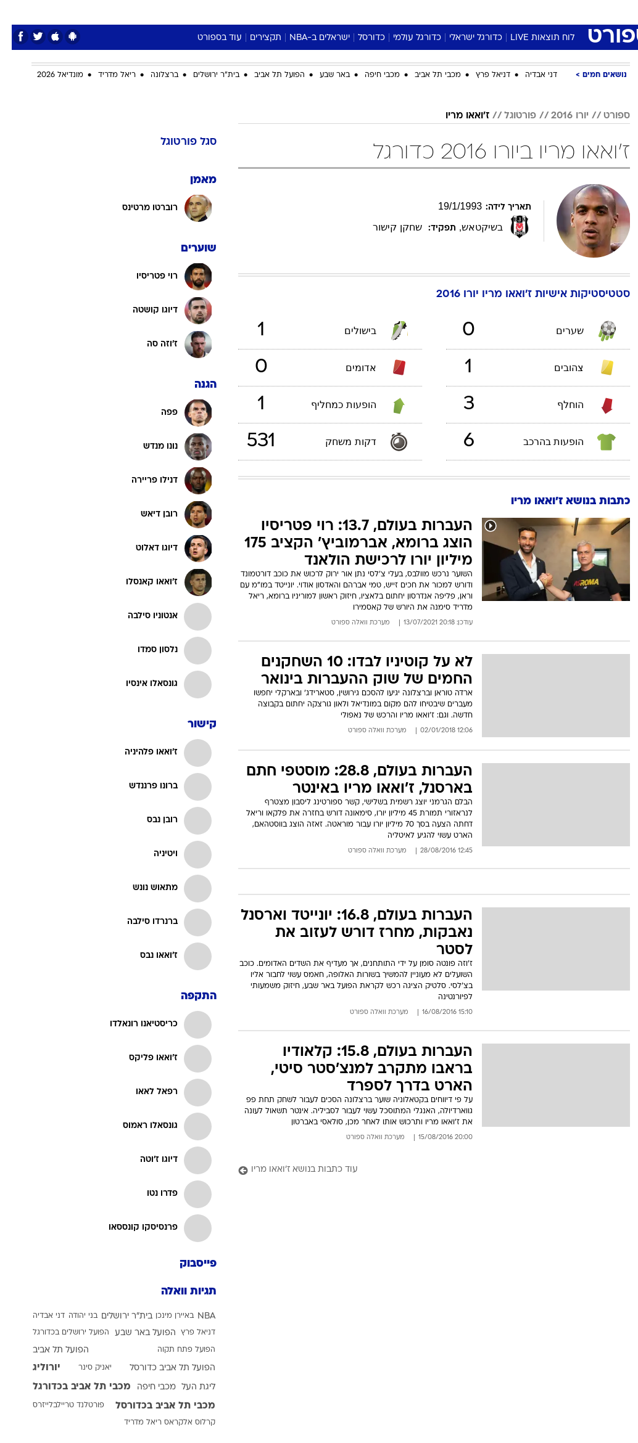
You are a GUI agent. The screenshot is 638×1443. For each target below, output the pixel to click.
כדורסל (359, 38)
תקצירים (254, 38)
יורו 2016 (558, 116)
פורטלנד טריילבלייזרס (57, 1405)
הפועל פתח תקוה (175, 1350)
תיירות (266, 11)
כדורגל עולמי (405, 38)
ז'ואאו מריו (456, 116)
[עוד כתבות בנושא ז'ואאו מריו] (422, 1170)
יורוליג (35, 1368)
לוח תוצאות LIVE (531, 38)
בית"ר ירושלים (204, 75)
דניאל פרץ (481, 75)
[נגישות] (17, 11)
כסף (372, 11)
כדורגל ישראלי (464, 38)
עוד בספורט (208, 38)
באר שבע (323, 75)
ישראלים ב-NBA (308, 38)
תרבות (440, 11)
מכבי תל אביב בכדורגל (70, 1387)
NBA (195, 1316)
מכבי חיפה (370, 75)
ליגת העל (187, 1387)
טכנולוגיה (224, 11)
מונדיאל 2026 (48, 75)
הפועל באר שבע (133, 1333)
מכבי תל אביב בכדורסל (154, 1406)
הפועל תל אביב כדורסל (161, 1368)
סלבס (404, 11)
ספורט (477, 11)
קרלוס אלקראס (178, 1422)
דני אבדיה (529, 75)
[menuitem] (508, 12)
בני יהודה (71, 1316)
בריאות (305, 11)
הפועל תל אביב (267, 75)
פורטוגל (508, 116)
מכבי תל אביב (426, 75)
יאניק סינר (83, 1367)
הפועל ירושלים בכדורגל (59, 1332)
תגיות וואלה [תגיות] (177, 1291)
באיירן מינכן (163, 1316)
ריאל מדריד (105, 75)
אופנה (182, 11)
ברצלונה (153, 75)
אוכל (341, 11)
